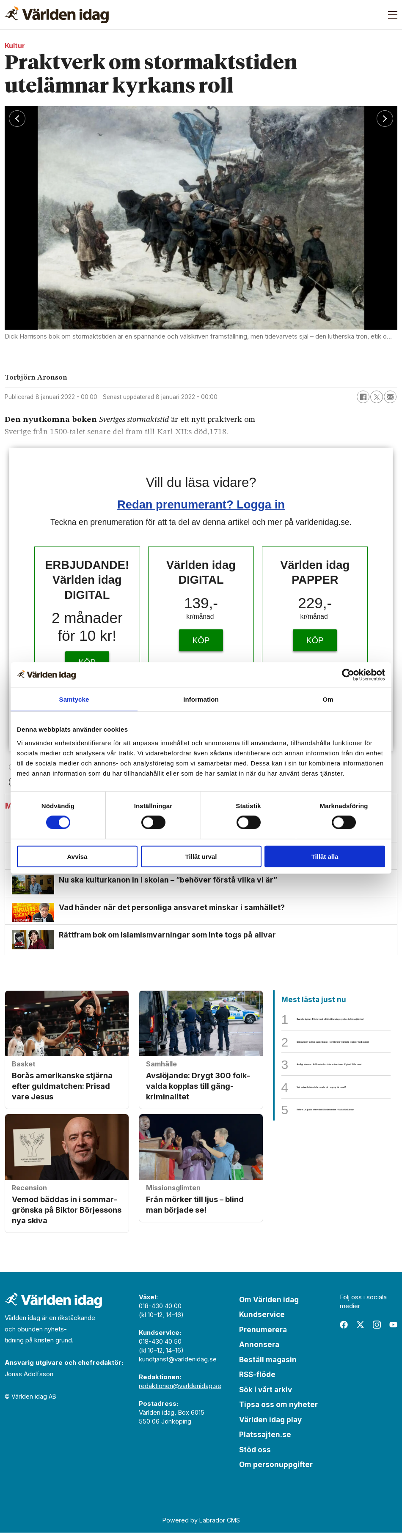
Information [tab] (201, 699)
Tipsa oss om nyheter (278, 1408)
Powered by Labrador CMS (201, 1523)
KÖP (200, 640)
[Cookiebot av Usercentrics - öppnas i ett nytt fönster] (348, 675)
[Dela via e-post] (390, 397)
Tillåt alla (325, 856)
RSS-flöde (257, 1378)
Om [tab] (327, 699)
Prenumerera (263, 1333)
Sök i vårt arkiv (265, 1393)
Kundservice (262, 1318)
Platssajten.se (265, 1438)
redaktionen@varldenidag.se (180, 1389)
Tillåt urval (201, 856)
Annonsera (259, 1348)
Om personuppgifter (276, 1468)
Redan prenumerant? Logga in (201, 504)
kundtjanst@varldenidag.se (178, 1362)
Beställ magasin (268, 1363)
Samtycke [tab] (74, 699)
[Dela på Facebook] (363, 397)
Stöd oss (255, 1453)
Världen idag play (270, 1423)
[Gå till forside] (57, 15)
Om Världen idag (269, 1303)
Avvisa (77, 856)
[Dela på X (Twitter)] (376, 397)
